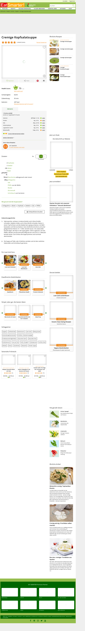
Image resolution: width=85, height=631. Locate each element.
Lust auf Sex (15, 342)
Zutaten (4, 156)
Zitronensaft (11, 190)
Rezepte (13, 8)
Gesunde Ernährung (25, 8)
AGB (24, 616)
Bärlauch (63, 441)
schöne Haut (42, 342)
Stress (10, 345)
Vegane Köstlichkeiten (61, 348)
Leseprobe (52, 170)
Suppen (4, 331)
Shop (70, 8)
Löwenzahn (64, 431)
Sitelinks (15, 616)
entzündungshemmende (8, 335)
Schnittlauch (11, 193)
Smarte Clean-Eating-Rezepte (61, 322)
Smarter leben (52, 8)
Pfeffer (10, 185)
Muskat (10, 188)
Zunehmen (17, 345)
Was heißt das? (18, 91)
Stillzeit (4, 345)
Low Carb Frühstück (10, 267)
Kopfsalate (11, 163)
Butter (10, 168)
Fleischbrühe (11, 177)
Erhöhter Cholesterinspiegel (25, 335)
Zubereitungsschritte (8, 218)
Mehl (9, 171)
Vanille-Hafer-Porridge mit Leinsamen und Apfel (40, 369)
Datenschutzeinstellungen (44, 616)
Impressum (28, 616)
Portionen (41, 159)
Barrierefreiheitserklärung (58, 616)
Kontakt (20, 616)
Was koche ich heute (10, 317)
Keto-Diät (38, 267)
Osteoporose (33, 342)
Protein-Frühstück (38, 292)
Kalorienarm (21, 331)
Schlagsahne (11, 180)
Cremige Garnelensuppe (66, 49)
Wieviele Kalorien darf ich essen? (23, 104)
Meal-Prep (38, 317)
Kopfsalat (20, 206)
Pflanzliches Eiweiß (24, 292)
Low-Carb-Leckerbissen (61, 296)
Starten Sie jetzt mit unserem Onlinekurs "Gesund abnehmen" (61, 195)
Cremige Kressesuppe (66, 41)
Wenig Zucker (36, 331)
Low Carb (28, 331)
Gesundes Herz (33, 338)
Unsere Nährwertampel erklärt (16, 133)
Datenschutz (34, 616)
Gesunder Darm (22, 338)
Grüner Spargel (65, 411)
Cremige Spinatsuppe (66, 57)
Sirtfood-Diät (12, 331)
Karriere (10, 616)
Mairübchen (64, 421)
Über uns (5, 616)
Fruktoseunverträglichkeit (9, 338)
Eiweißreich (10, 292)
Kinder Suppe (32, 345)
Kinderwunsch (6, 342)
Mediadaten (68, 616)
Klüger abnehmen (39, 8)
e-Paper (71, 170)
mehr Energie (24, 342)
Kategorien (5, 617)
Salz (9, 182)
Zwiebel (10, 165)
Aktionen (63, 8)
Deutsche (24, 345)
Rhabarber (63, 451)
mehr (43, 118)
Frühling (5, 8)
